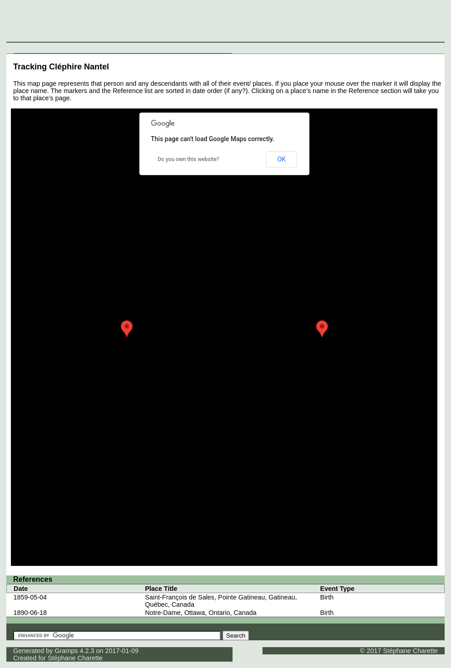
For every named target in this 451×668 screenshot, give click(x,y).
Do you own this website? (188, 159)
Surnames (62, 47)
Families (91, 47)
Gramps (66, 650)
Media (161, 47)
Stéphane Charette (75, 658)
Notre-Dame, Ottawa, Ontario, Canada (201, 612)
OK (282, 159)
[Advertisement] (283, 22)
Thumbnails (189, 47)
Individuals (30, 47)
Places (115, 47)
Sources (138, 47)
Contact (219, 47)
